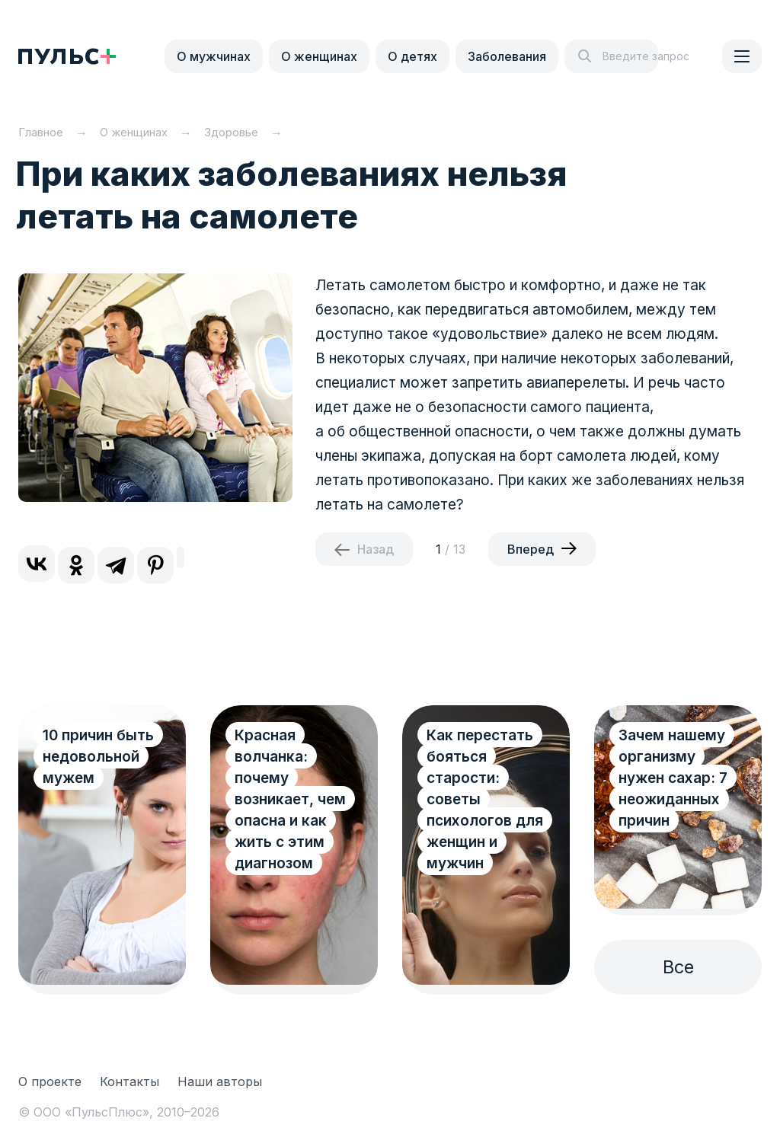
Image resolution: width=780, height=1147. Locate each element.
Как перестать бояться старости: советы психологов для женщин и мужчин (485, 799)
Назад (375, 549)
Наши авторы (219, 1081)
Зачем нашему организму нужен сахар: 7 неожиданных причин (673, 778)
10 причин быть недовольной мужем (98, 757)
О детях (412, 56)
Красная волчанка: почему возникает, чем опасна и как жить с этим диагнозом (290, 799)
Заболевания (507, 56)
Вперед (530, 549)
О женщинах (319, 56)
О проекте (50, 1081)
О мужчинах (214, 56)
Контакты (129, 1081)
